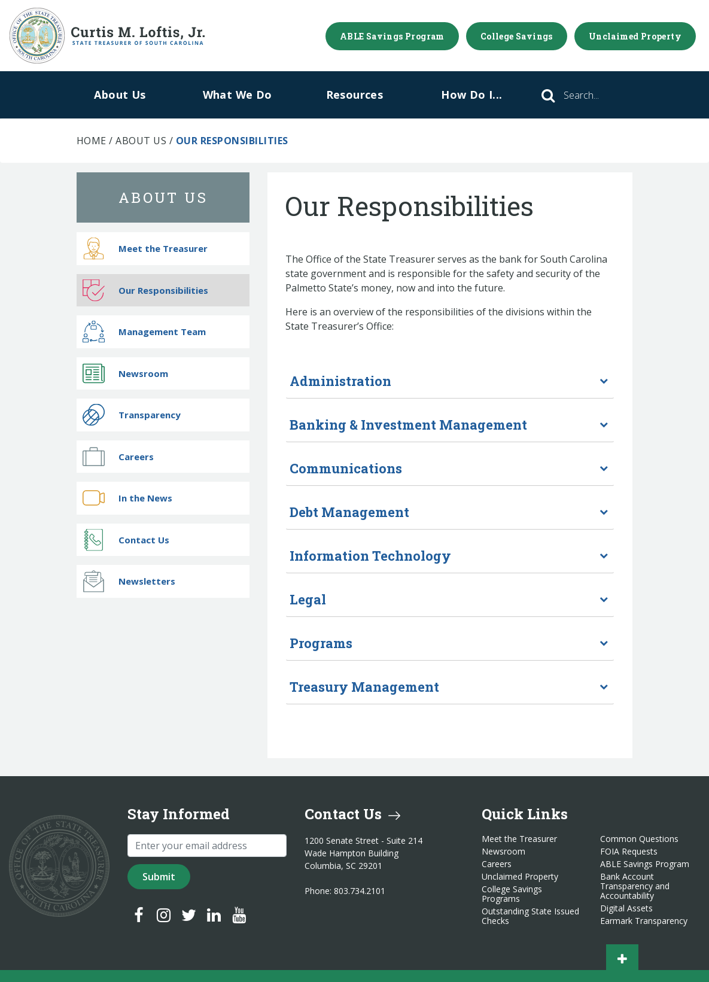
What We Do (237, 94)
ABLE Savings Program (392, 36)
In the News (127, 498)
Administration (340, 381)
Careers (118, 456)
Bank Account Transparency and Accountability (635, 886)
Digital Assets (626, 908)
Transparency (132, 415)
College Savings (516, 36)
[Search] (597, 95)
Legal (308, 599)
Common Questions (639, 839)
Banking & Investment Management (408, 424)
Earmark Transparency (643, 921)
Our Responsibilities (145, 290)
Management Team (144, 332)
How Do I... (471, 94)
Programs (321, 643)
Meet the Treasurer (145, 249)
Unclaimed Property (635, 36)
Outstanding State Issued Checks (530, 916)
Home (91, 140)
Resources (355, 94)
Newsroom (125, 373)
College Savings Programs (512, 894)
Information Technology (370, 555)
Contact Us (126, 539)
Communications (346, 468)
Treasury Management (364, 686)
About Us (119, 94)
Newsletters (129, 581)
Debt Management (349, 512)
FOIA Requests (629, 851)
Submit (158, 876)
